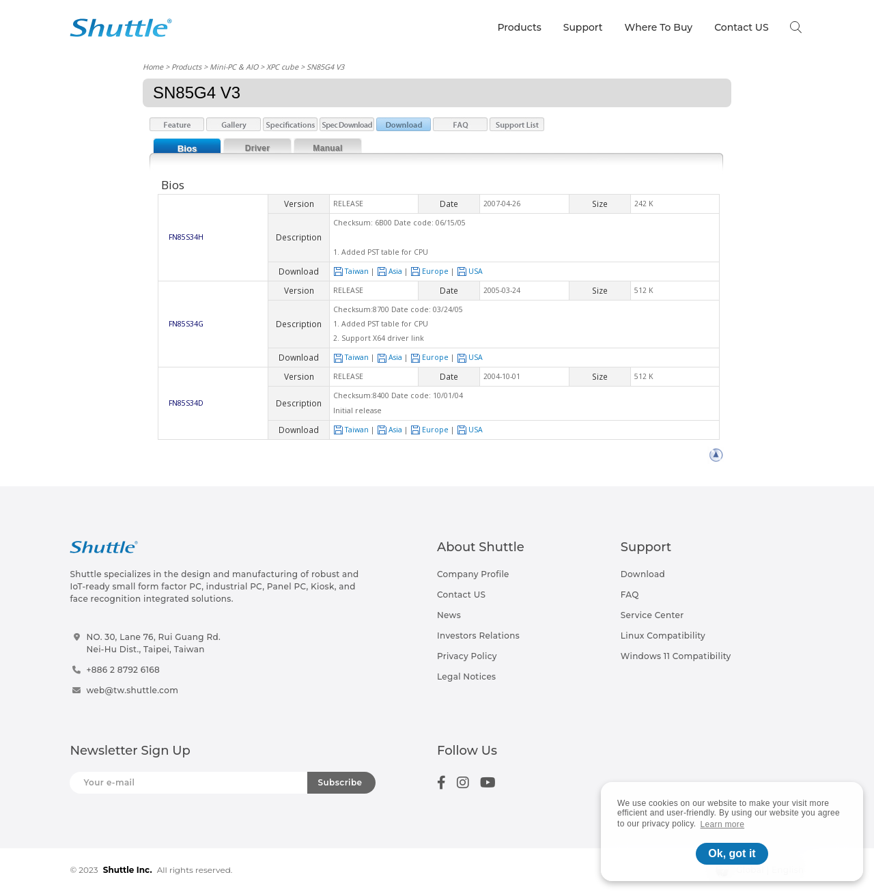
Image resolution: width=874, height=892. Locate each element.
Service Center (652, 615)
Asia (389, 271)
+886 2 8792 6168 (123, 670)
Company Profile (473, 574)
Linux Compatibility (663, 635)
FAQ (630, 594)
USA (470, 271)
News (449, 615)
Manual (327, 148)
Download (643, 574)
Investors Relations (478, 635)
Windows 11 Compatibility (676, 656)
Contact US (741, 27)
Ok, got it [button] (731, 853)
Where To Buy (659, 27)
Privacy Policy (467, 656)
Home (153, 66)
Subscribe (340, 782)
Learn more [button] (723, 824)
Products (519, 27)
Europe (429, 271)
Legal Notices (466, 676)
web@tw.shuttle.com (132, 690)
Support (583, 27)
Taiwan (351, 271)
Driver (257, 148)
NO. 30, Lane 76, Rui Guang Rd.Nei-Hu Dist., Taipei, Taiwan (153, 643)
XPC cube (282, 66)
